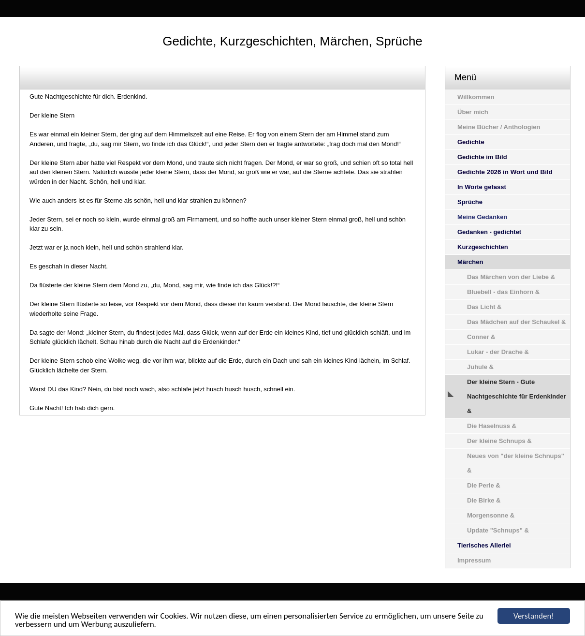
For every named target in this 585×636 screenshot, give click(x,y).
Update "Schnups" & (498, 530)
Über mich (472, 112)
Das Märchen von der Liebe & (511, 277)
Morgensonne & (490, 515)
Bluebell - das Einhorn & (503, 292)
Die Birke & (483, 500)
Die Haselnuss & (491, 425)
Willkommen (475, 97)
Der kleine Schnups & (499, 440)
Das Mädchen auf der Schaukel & (516, 321)
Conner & (481, 336)
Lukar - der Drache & (498, 351)
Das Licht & (484, 307)
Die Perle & (483, 485)
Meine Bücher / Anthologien (498, 127)
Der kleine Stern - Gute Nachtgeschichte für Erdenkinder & (516, 396)
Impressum (474, 560)
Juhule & (480, 366)
